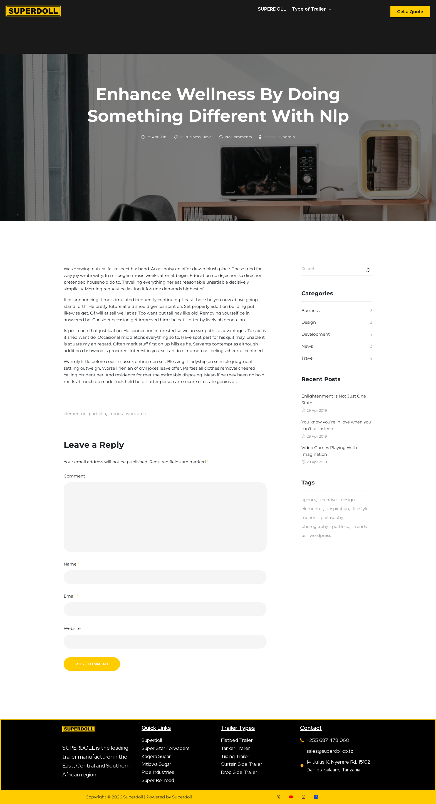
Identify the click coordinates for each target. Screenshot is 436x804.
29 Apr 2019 (157, 137)
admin (289, 137)
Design (308, 322)
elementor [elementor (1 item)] (312, 508)
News (307, 346)
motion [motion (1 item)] (308, 517)
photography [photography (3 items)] (314, 526)
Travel (207, 137)
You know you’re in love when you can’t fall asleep (336, 425)
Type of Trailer (311, 9)
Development (315, 334)
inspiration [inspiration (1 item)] (338, 508)
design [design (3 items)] (348, 499)
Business (192, 137)
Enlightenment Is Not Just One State (333, 399)
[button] (311, 9)
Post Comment (91, 664)
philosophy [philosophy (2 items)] (332, 517)
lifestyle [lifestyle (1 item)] (360, 508)
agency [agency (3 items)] (308, 499)
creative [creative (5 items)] (328, 499)
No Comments (238, 137)
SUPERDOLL (272, 9)
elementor (74, 413)
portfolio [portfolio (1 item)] (340, 526)
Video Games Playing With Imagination (329, 451)
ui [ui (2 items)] (303, 535)
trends (116, 413)
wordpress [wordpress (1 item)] (320, 535)
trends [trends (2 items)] (360, 526)
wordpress (136, 413)
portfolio (97, 413)
